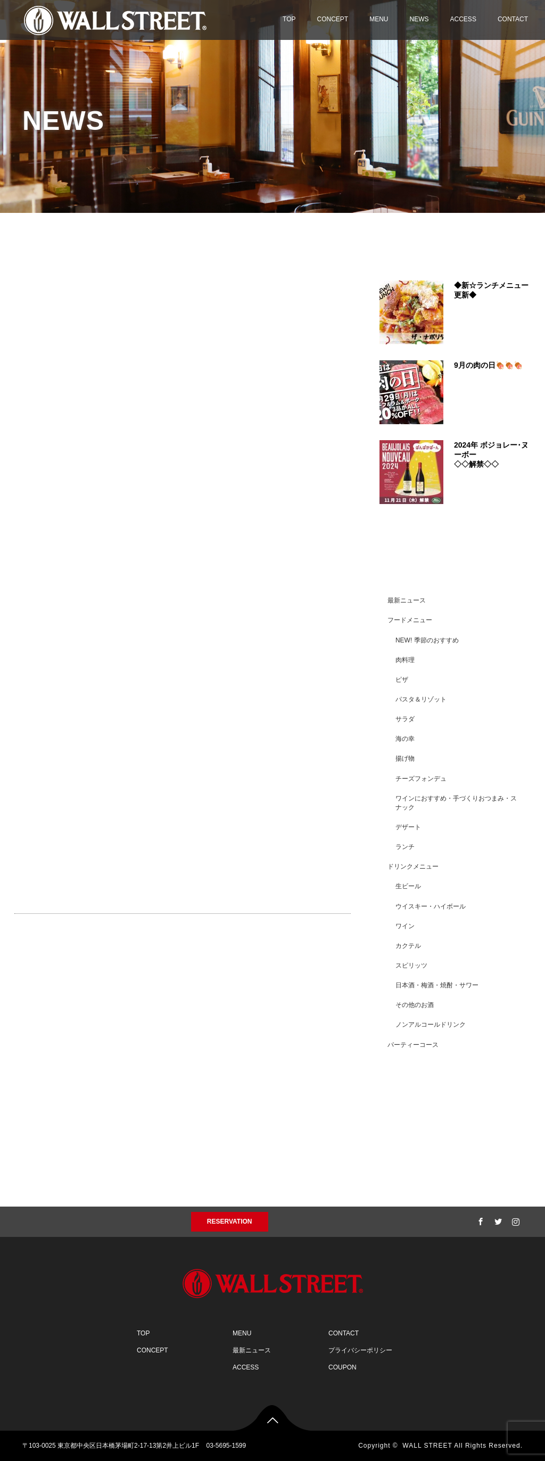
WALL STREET (427, 1445)
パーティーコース (413, 1045)
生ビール (408, 886)
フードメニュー (409, 620)
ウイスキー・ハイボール (430, 906)
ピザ (401, 679)
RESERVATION (229, 1221)
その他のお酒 (414, 1005)
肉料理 (405, 660)
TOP (289, 19)
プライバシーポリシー (360, 1350)
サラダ (405, 719)
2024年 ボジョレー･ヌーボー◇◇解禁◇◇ (491, 454)
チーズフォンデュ (421, 778)
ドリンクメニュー (413, 866)
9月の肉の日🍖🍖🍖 (488, 365)
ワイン (405, 926)
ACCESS (463, 19)
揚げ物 (405, 758)
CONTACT (513, 19)
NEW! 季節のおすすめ (427, 640)
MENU (378, 19)
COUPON (342, 1367)
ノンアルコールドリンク (430, 1024)
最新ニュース (406, 600)
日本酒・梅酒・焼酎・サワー (436, 985)
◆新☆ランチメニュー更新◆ (491, 290)
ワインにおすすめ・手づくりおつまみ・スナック (456, 803)
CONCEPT (333, 19)
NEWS (419, 19)
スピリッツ (411, 965)
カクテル (408, 946)
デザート (408, 827)
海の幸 (405, 738)
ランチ (405, 847)
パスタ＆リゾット (421, 699)
